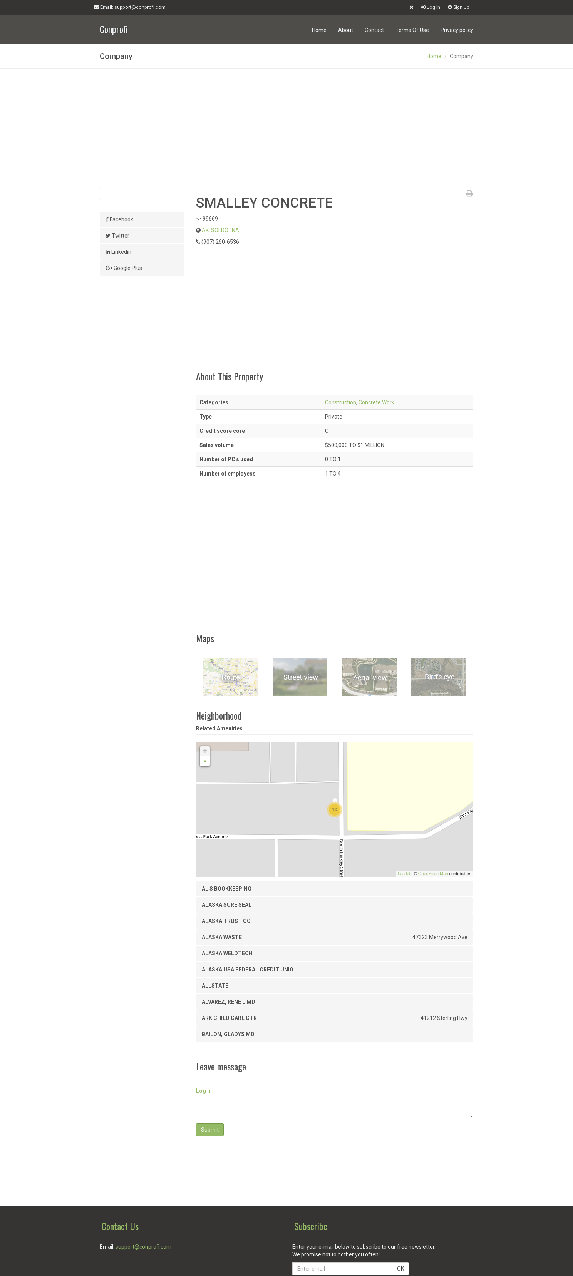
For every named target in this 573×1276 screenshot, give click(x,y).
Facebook (119, 219)
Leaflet (404, 873)
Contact (374, 30)
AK (205, 230)
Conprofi (113, 28)
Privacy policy (457, 30)
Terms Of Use (412, 30)
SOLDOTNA (225, 230)
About (345, 30)
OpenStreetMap (433, 873)
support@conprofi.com (143, 1247)
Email (130, 7)
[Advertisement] (286, 128)
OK (400, 1269)
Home (319, 30)
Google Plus (124, 268)
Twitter (117, 236)
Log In (430, 7)
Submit (210, 1130)
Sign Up (458, 7)
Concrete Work (376, 402)
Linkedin (118, 252)
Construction (340, 402)
